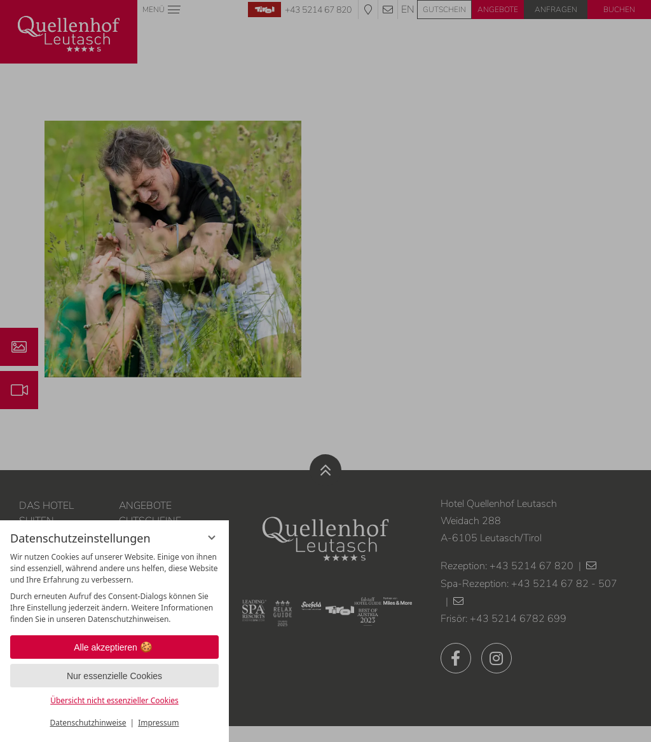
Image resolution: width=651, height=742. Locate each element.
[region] (114, 588)
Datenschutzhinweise (88, 722)
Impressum (158, 722)
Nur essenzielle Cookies (114, 676)
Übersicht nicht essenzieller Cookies (114, 700)
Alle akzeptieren (114, 647)
